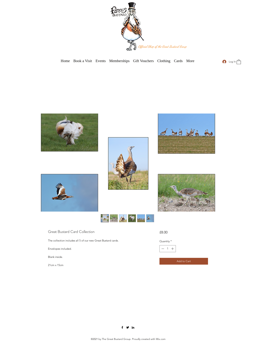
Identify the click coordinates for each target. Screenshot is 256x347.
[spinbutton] (167, 248)
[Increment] (172, 248)
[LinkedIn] (133, 327)
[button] (239, 61)
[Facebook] (122, 327)
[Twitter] (127, 327)
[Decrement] (162, 248)
